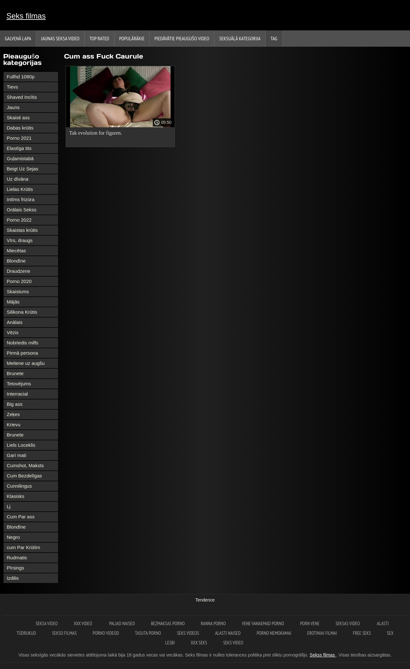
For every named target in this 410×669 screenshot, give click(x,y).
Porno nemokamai (274, 633)
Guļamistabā (20, 158)
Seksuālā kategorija (239, 38)
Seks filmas (26, 16)
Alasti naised (228, 633)
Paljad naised (122, 623)
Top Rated (99, 38)
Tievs (12, 87)
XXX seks (199, 643)
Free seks (362, 633)
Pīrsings (15, 568)
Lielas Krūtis (20, 189)
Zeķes (13, 414)
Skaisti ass (18, 117)
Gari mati (16, 455)
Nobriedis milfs (22, 342)
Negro (13, 537)
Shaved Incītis (22, 97)
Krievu (13, 424)
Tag (273, 38)
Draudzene (18, 271)
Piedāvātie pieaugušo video (181, 38)
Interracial (17, 394)
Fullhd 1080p (21, 76)
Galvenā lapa (18, 38)
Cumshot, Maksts (25, 465)
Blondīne (16, 261)
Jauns (13, 107)
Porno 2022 (19, 220)
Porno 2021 (19, 138)
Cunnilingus (19, 486)
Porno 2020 (19, 281)
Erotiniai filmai (322, 633)
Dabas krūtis (20, 127)
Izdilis (13, 578)
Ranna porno (213, 623)
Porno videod (106, 633)
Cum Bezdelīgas (24, 475)
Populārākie (131, 38)
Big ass (14, 404)
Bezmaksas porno (168, 623)
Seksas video (348, 623)
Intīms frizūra (21, 199)
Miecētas (16, 250)
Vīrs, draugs (20, 240)
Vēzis (13, 332)
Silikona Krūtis (22, 312)
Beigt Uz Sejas (22, 168)
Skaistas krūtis (22, 230)
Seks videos (188, 633)
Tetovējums (19, 383)
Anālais (14, 322)
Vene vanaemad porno (263, 623)
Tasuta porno (148, 633)
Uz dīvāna (18, 179)
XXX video (83, 623)
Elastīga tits (19, 148)
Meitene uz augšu (26, 363)
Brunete (15, 373)
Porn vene (310, 623)
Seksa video (47, 623)
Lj (9, 506)
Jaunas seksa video (60, 38)
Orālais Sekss (22, 209)
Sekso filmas (64, 633)
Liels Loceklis (21, 445)
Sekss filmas (323, 654)
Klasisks (15, 496)
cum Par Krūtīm (23, 547)
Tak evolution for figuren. (95, 133)
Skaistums (18, 291)
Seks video (233, 643)
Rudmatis (17, 557)
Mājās (13, 301)
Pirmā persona (22, 353)
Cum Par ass (21, 516)
